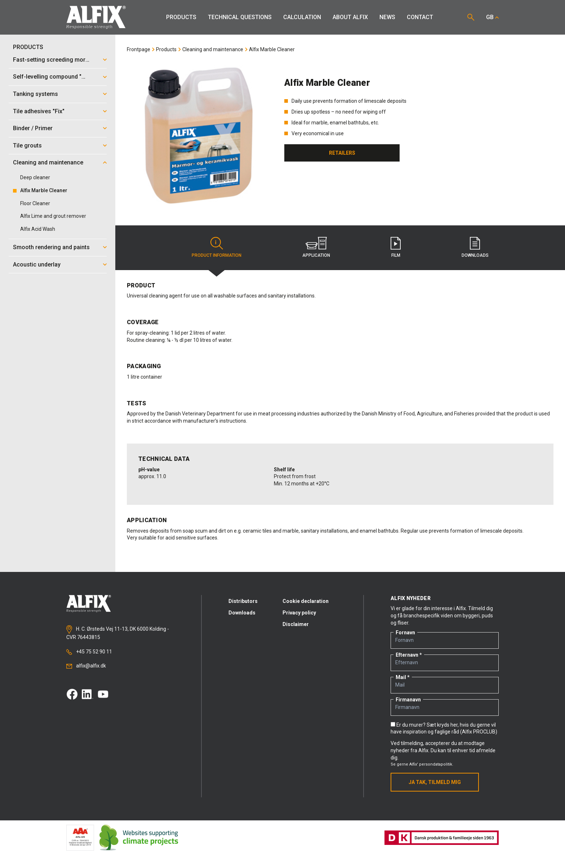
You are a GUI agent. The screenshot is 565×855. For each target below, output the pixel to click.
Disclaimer (295, 624)
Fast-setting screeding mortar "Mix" (53, 59)
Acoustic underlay (37, 264)
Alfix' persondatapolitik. (431, 764)
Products (181, 17)
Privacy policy (299, 613)
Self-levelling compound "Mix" (53, 76)
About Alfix (350, 17)
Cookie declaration (305, 601)
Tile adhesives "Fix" (38, 111)
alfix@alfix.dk (86, 666)
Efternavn (407, 655)
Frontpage (138, 49)
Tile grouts (27, 145)
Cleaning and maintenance (48, 162)
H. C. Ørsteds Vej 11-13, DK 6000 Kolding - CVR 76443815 (117, 632)
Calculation (302, 17)
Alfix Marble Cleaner (272, 49)
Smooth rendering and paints (51, 247)
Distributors (243, 601)
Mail (401, 677)
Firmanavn (408, 699)
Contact (420, 17)
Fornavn (405, 632)
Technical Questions (240, 17)
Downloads (241, 613)
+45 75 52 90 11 (89, 652)
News (387, 17)
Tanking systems (35, 94)
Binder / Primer (33, 128)
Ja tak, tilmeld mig (435, 782)
